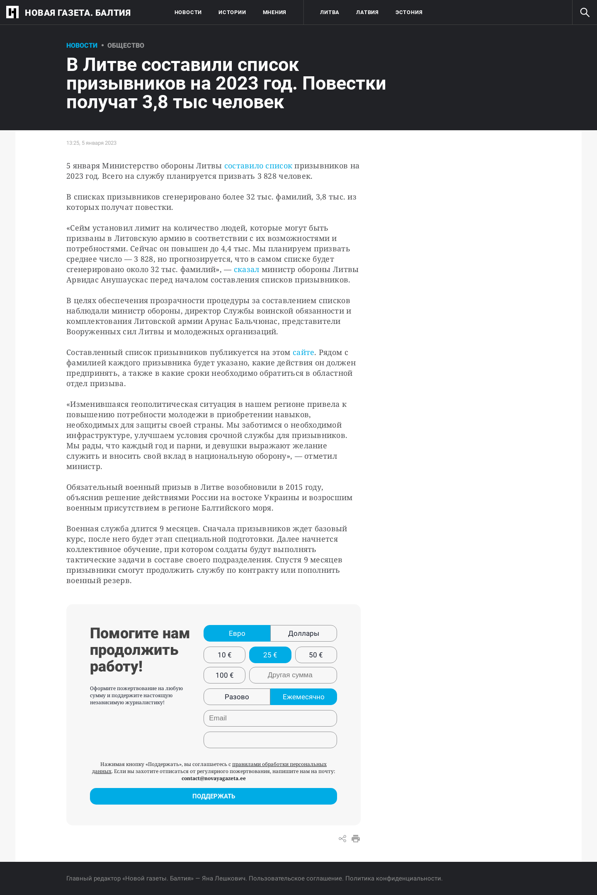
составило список (259, 165)
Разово (237, 697)
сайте (303, 352)
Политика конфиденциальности (393, 878)
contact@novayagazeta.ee (214, 778)
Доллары (303, 633)
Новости (188, 12)
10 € (225, 655)
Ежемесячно (304, 697)
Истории (232, 12)
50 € (316, 655)
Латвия (367, 12)
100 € (225, 675)
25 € (270, 655)
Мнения (275, 12)
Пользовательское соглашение (295, 878)
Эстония (409, 12)
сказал (247, 269)
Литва (330, 12)
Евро (237, 633)
